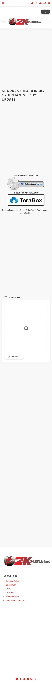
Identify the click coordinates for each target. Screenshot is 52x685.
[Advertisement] (26, 55)
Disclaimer (11, 585)
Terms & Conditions (15, 600)
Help (8, 588)
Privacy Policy (12, 596)
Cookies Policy (12, 581)
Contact (10, 592)
